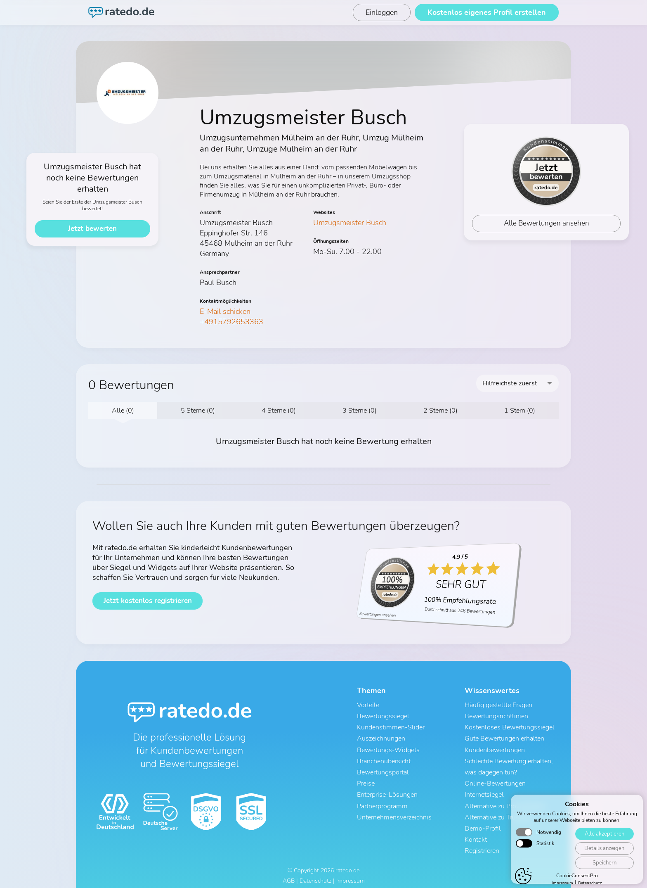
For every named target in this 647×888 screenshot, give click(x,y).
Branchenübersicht (384, 758)
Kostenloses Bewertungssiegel (510, 726)
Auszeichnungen (381, 737)
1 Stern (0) (519, 410)
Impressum (350, 875)
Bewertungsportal (383, 769)
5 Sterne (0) (198, 410)
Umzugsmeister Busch (349, 223)
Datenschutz (315, 875)
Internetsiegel (484, 790)
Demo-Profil (483, 823)
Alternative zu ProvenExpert (505, 801)
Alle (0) (123, 410)
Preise (366, 780)
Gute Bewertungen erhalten (504, 737)
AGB (289, 875)
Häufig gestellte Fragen (498, 705)
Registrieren (482, 844)
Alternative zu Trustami (498, 812)
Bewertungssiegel (383, 715)
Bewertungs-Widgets (388, 748)
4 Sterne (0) (279, 410)
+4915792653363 (231, 322)
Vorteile (368, 705)
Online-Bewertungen (495, 780)
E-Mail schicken (225, 311)
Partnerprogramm (382, 801)
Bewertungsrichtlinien (496, 715)
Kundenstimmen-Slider (391, 726)
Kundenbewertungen (495, 748)
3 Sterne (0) (359, 410)
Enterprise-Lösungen (387, 790)
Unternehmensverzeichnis (394, 812)
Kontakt (476, 833)
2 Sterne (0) (440, 410)
